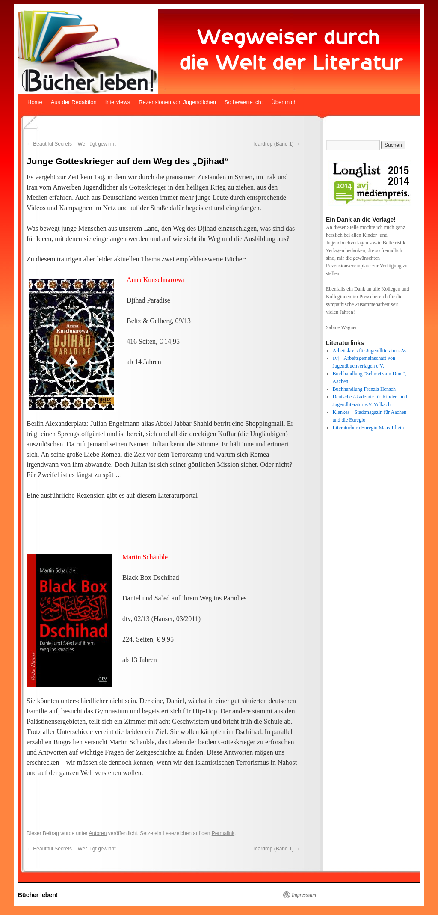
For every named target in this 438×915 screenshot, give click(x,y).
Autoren (98, 833)
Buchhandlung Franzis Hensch (364, 389)
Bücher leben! (38, 894)
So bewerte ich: (244, 102)
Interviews (117, 102)
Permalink (223, 833)
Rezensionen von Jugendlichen (177, 102)
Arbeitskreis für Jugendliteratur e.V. (369, 351)
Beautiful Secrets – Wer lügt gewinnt (71, 144)
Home (34, 102)
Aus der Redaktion (74, 102)
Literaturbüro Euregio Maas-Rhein (368, 428)
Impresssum (304, 895)
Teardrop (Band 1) (276, 144)
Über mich (283, 102)
